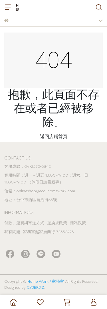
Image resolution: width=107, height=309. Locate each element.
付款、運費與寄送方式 (24, 222)
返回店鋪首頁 (53, 137)
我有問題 (12, 231)
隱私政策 (78, 222)
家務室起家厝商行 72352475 (48, 231)
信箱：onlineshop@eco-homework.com (39, 190)
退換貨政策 (57, 222)
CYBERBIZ (35, 287)
